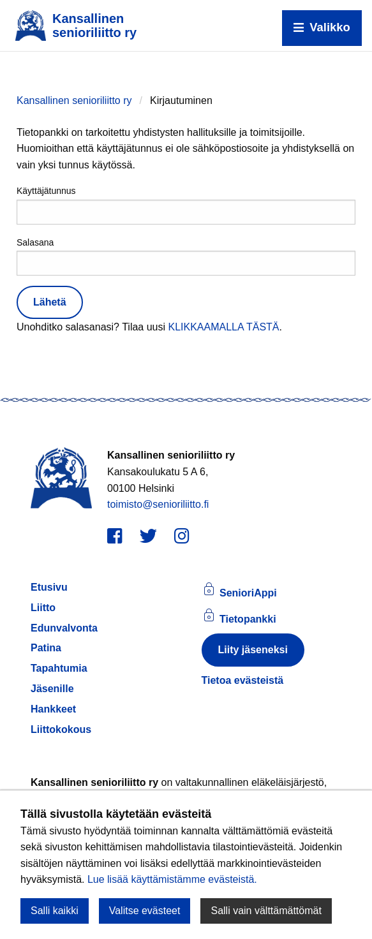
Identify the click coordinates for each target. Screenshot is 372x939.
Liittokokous (61, 729)
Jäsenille (52, 688)
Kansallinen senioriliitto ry (74, 100)
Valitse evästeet (145, 910)
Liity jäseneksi (253, 649)
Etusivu (49, 587)
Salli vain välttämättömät (266, 910)
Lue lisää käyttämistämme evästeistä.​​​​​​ (172, 879)
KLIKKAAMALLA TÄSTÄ (223, 327)
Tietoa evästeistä (243, 680)
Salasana (186, 256)
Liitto (43, 607)
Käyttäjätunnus (186, 205)
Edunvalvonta (64, 628)
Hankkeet (53, 709)
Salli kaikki (54, 910)
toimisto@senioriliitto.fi (158, 504)
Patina (46, 647)
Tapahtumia (59, 668)
